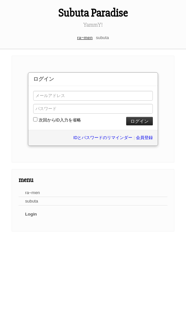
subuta (102, 37)
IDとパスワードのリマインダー (102, 137)
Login (31, 214)
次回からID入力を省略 (57, 119)
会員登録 (144, 137)
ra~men (85, 37)
